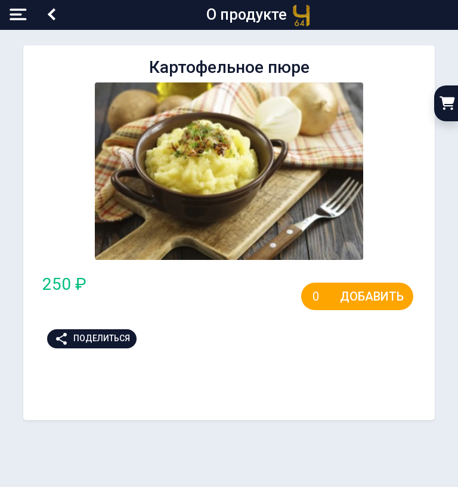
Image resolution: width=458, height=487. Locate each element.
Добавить (372, 296)
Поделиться (92, 339)
